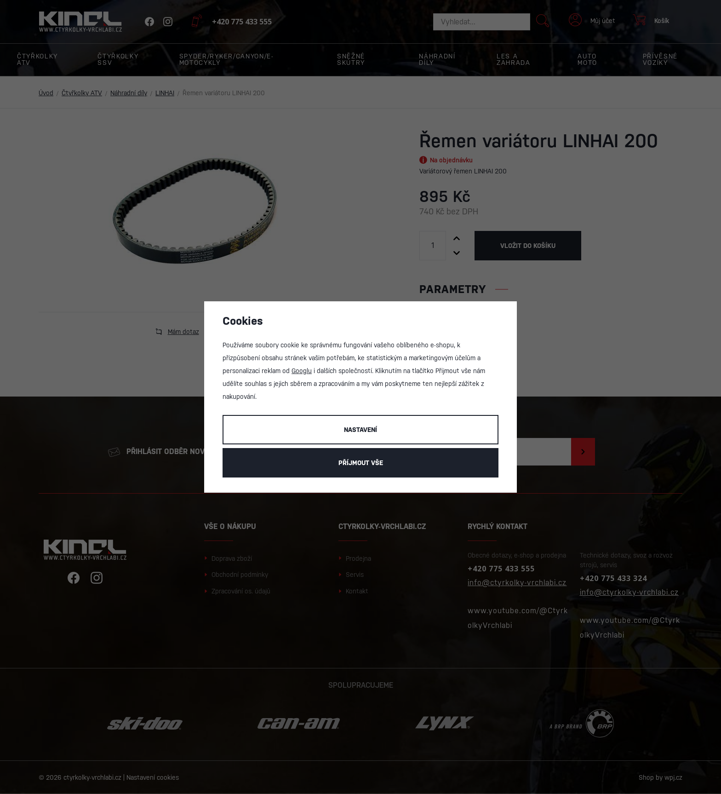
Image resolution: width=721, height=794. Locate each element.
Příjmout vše (360, 462)
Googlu (302, 370)
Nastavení (360, 429)
